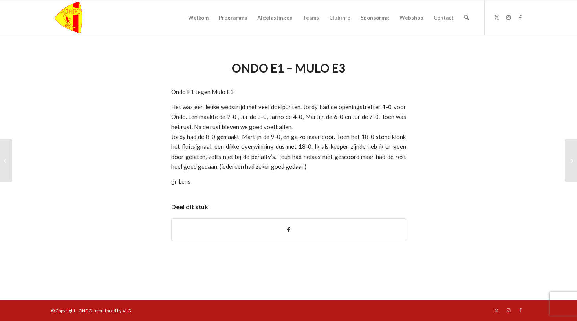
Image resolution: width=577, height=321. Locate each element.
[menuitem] (198, 17)
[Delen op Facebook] (289, 230)
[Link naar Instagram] (509, 17)
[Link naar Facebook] (520, 17)
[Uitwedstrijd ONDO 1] (6, 160)
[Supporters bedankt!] (571, 160)
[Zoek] (466, 17)
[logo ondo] (88, 17)
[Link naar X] (497, 17)
